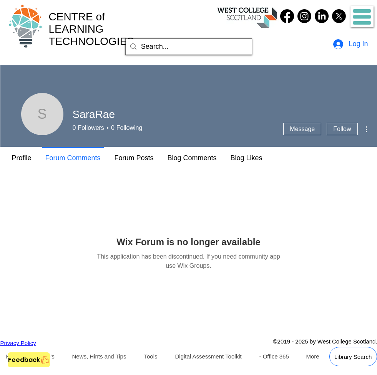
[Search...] (188, 47)
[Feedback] (29, 359)
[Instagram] (304, 16)
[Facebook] (287, 16)
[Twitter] (339, 16)
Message (302, 129)
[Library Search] (353, 356)
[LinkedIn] (322, 16)
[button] (362, 17)
